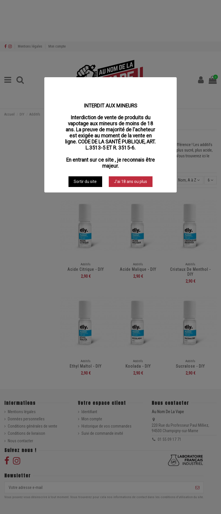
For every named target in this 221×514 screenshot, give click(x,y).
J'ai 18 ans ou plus (130, 181)
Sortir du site (85, 181)
